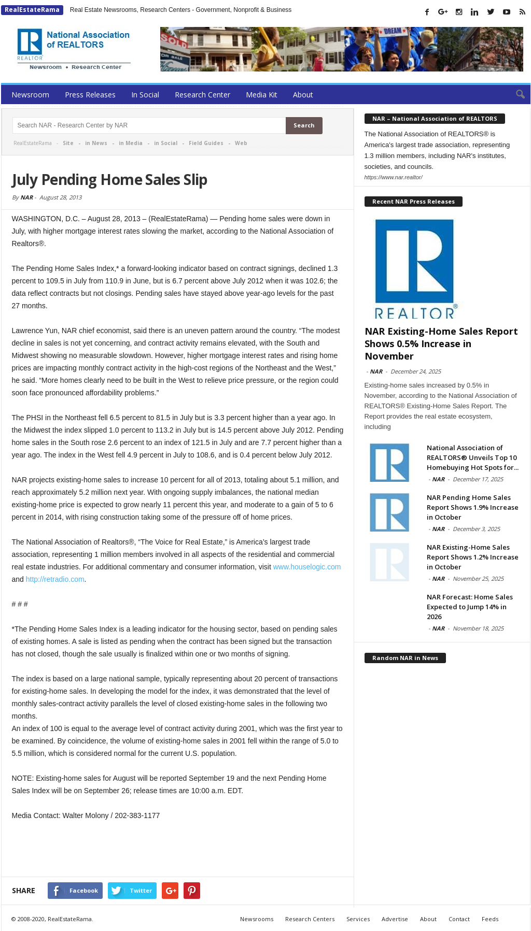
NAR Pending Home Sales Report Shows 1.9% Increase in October (473, 507)
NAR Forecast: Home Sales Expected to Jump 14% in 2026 (470, 606)
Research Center (202, 94)
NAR (26, 197)
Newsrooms (256, 919)
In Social (145, 94)
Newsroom (30, 94)
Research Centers (309, 919)
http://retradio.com (55, 579)
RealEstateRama (32, 9)
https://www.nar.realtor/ (394, 177)
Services (358, 919)
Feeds (490, 919)
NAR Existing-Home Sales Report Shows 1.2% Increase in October (473, 556)
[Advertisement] (178, 849)
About (303, 94)
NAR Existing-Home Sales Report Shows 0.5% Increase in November (441, 343)
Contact (459, 919)
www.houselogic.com (307, 567)
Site (68, 143)
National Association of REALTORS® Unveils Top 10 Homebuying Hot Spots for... (473, 457)
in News (96, 143)
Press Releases (90, 94)
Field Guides (206, 143)
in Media (131, 143)
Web (241, 143)
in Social (165, 143)
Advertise (395, 919)
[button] (515, 94)
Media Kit (261, 94)
